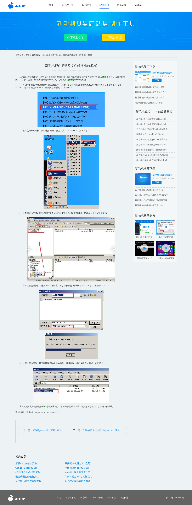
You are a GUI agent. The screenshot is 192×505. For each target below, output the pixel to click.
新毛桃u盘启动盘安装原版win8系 (151, 124)
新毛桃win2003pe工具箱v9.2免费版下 (151, 195)
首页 (51, 5)
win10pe (138, 5)
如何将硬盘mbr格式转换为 (78, 476)
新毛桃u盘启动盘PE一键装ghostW (151, 150)
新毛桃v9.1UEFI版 (144, 237)
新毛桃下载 (68, 5)
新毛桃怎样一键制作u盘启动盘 (150, 134)
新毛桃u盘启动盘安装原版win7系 (151, 119)
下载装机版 (77, 37)
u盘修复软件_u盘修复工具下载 (149, 103)
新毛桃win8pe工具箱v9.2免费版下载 (151, 200)
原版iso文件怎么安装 (26, 463)
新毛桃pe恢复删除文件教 (77, 472)
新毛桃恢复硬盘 (166, 237)
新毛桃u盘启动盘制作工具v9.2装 (149, 87)
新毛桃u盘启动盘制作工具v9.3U (149, 190)
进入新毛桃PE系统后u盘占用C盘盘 (152, 129)
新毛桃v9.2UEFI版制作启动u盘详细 (152, 155)
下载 (157, 80)
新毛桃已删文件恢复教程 (28, 481)
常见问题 (121, 5)
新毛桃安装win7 (144, 258)
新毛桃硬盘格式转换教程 (78, 481)
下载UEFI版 (115, 37)
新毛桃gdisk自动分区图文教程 (47, 430)
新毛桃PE (86, 5)
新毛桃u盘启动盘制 (162, 72)
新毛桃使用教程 (49, 55)
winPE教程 (98, 497)
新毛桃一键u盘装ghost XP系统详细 (152, 139)
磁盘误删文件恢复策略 (27, 476)
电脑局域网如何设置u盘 (77, 468)
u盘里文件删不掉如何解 (27, 472)
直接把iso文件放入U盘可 (77, 463)
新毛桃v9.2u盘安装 (165, 258)
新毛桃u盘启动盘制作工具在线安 (150, 92)
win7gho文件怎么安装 (26, 468)
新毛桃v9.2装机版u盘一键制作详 (151, 145)
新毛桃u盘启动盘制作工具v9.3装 (149, 97)
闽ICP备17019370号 (175, 498)
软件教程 (104, 5)
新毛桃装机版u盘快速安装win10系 (151, 160)
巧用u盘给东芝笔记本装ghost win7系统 (101, 430)
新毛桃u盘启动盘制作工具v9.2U (149, 205)
